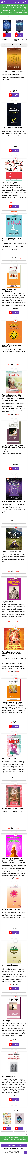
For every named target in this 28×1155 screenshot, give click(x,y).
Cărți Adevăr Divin (10, 44)
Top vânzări (19, 44)
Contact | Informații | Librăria (14, 1145)
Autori (3, 44)
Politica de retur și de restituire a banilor (14, 1148)
